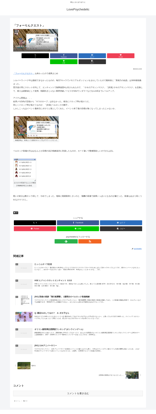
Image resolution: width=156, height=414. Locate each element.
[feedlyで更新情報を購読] (75, 235)
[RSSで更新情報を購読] (80, 235)
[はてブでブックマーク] (67, 55)
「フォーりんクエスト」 (24, 67)
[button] (132, 55)
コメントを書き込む (78, 388)
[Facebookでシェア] (45, 55)
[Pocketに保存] (89, 55)
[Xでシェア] (23, 55)
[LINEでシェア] (110, 55)
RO (16, 207)
